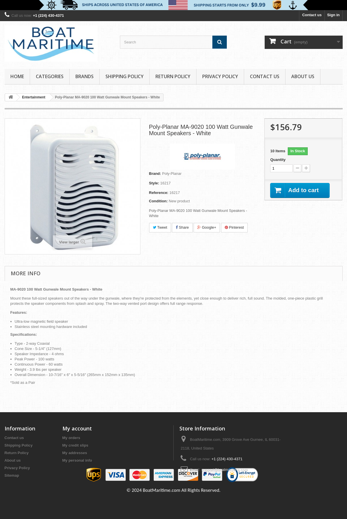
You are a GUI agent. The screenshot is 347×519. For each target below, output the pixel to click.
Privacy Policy (220, 76)
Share (182, 227)
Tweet (160, 227)
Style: (154, 183)
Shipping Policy (124, 76)
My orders (71, 438)
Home (17, 76)
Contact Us (264, 76)
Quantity (277, 159)
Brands (84, 76)
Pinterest (234, 227)
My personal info (77, 460)
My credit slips (75, 445)
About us (302, 76)
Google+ (206, 227)
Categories (50, 76)
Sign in (333, 15)
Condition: (158, 201)
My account (77, 428)
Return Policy (172, 76)
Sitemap (12, 475)
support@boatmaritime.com (224, 469)
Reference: (158, 192)
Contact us (312, 15)
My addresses (74, 453)
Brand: (155, 173)
